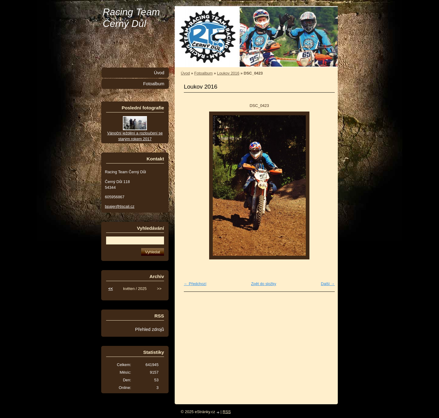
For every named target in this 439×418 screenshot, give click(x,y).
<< (110, 288)
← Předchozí (195, 283)
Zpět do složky (263, 283)
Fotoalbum (203, 73)
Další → (328, 283)
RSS (227, 411)
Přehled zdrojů (149, 329)
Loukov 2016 (228, 73)
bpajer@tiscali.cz (119, 206)
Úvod (185, 73)
